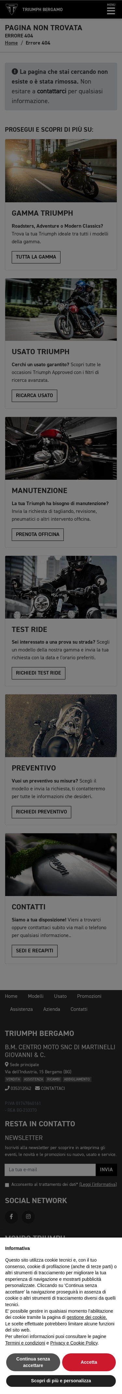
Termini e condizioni (25, 1343)
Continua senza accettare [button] (33, 1362)
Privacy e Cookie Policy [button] (74, 1343)
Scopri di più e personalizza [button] (61, 1380)
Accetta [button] (89, 1362)
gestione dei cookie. (87, 1317)
